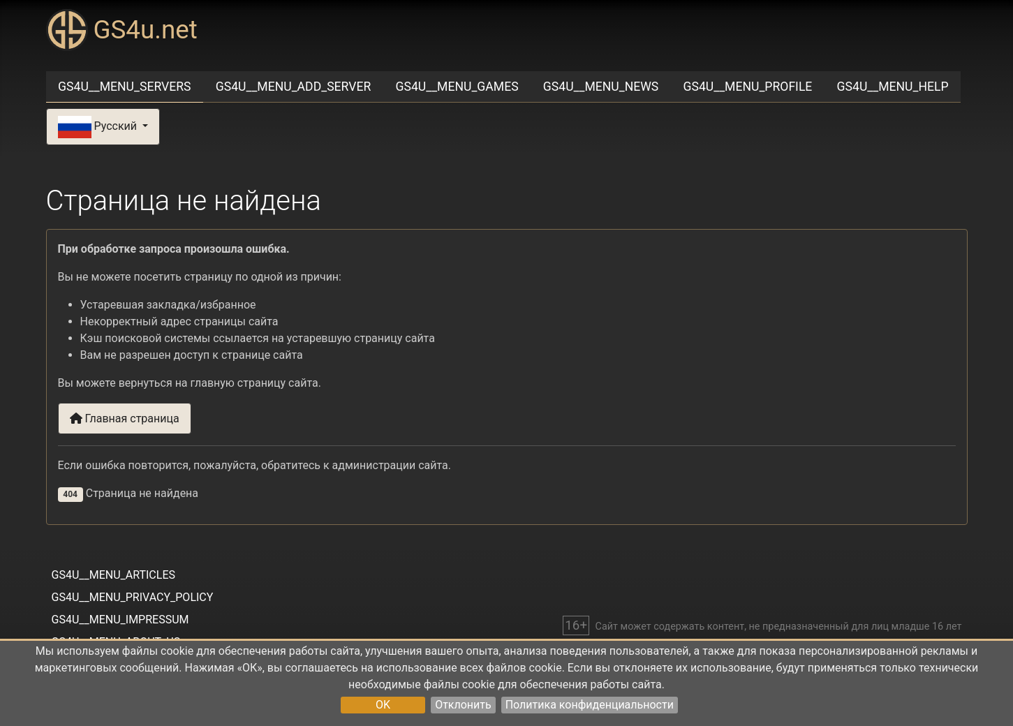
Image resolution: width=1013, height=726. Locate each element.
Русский (99, 127)
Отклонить (463, 704)
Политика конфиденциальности (589, 704)
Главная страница (124, 418)
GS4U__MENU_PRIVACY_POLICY (133, 597)
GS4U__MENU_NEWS (600, 87)
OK (383, 704)
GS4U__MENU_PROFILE (747, 87)
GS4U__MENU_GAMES (457, 87)
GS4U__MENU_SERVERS (124, 87)
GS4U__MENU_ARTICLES (113, 574)
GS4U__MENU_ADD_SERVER (293, 87)
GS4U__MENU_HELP (893, 87)
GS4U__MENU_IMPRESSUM (120, 619)
